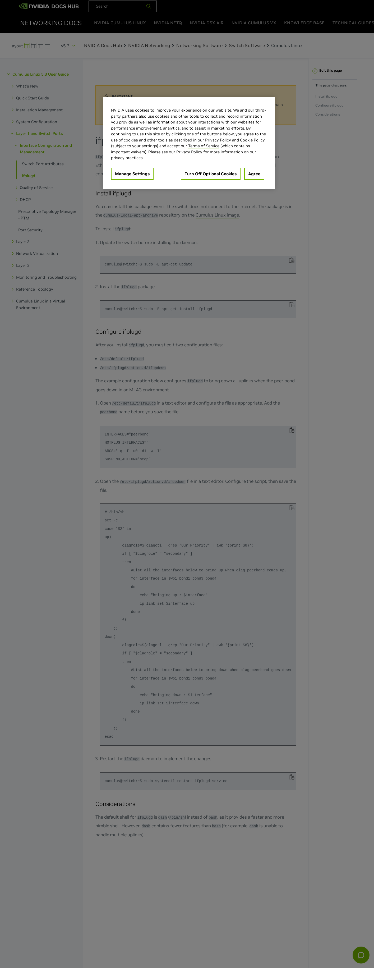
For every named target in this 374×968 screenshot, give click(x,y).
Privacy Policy (218, 140)
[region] (189, 143)
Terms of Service (203, 145)
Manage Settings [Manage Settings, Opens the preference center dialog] (132, 173)
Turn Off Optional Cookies (211, 173)
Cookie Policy (252, 140)
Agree (254, 173)
